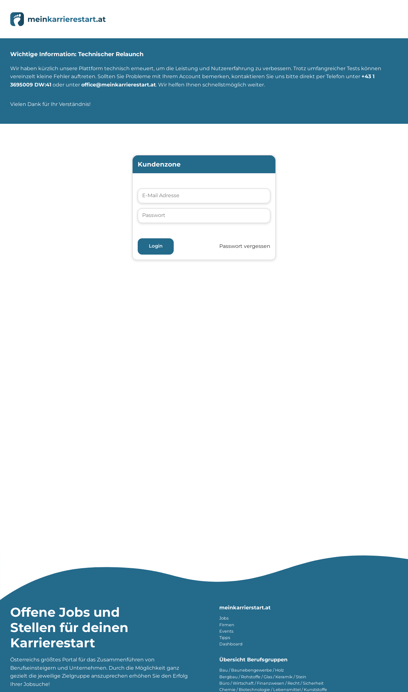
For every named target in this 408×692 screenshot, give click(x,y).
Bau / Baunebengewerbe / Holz (251, 670)
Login (156, 246)
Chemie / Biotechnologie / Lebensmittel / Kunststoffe (273, 689)
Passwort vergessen (244, 246)
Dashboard (231, 644)
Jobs (224, 618)
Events (226, 631)
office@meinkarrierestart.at (118, 85)
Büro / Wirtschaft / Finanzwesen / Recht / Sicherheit (271, 683)
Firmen (226, 624)
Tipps (224, 637)
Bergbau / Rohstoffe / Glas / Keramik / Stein (262, 676)
